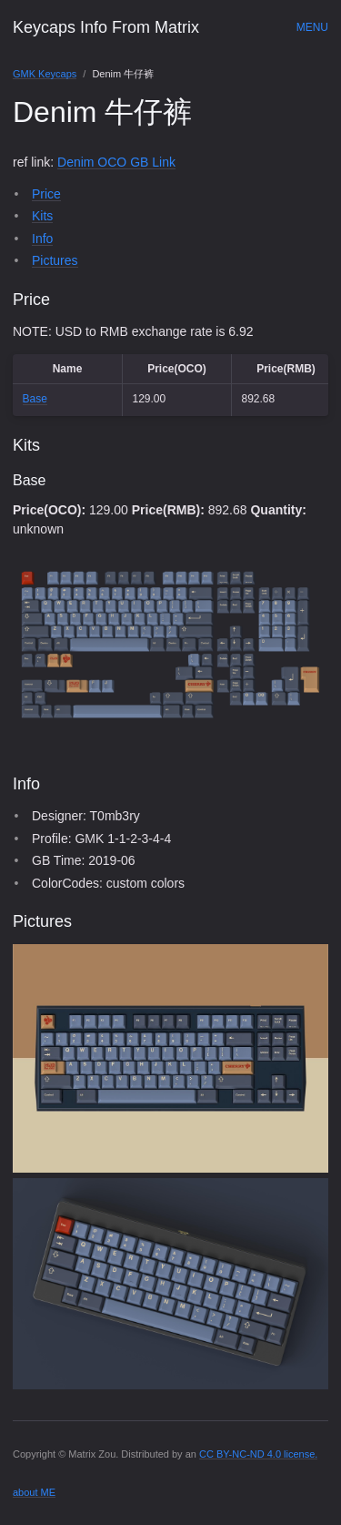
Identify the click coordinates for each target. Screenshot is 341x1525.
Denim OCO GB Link (116, 162)
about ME (34, 1492)
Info (42, 238)
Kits (42, 215)
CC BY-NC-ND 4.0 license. (258, 1454)
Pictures (55, 260)
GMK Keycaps (44, 73)
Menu (312, 27)
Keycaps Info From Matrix (106, 27)
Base (35, 398)
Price (46, 194)
